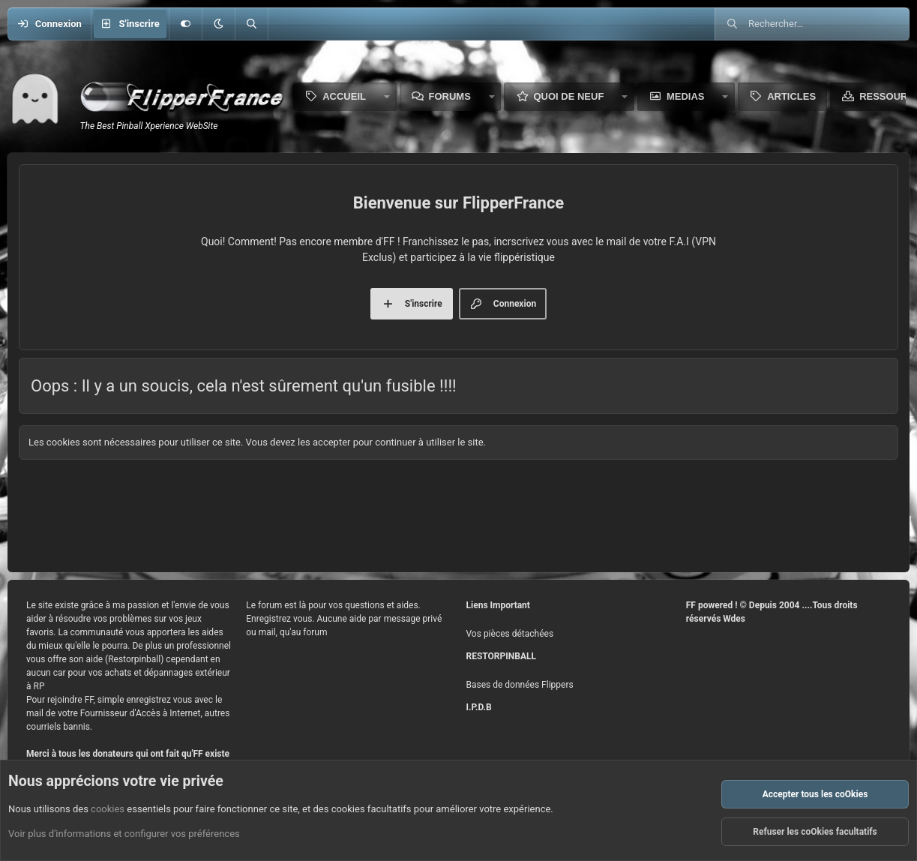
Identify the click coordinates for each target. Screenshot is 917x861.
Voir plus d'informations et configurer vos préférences (124, 833)
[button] (218, 24)
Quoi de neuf (568, 96)
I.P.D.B (479, 707)
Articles (791, 96)
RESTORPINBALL (501, 656)
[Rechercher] (251, 24)
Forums (450, 96)
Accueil (344, 96)
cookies (107, 808)
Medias (686, 96)
